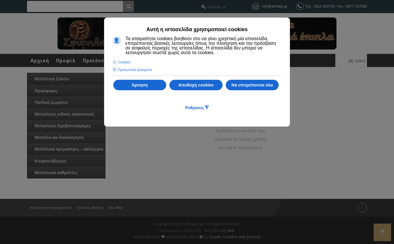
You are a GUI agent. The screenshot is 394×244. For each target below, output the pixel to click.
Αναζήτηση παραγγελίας (50, 208)
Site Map (116, 208)
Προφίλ (66, 60)
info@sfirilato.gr (274, 6)
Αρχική (40, 60)
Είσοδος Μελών (90, 208)
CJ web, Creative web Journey (235, 236)
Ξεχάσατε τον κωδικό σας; (240, 130)
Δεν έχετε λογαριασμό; (240, 147)
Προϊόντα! (96, 60)
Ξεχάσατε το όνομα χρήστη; (240, 139)
